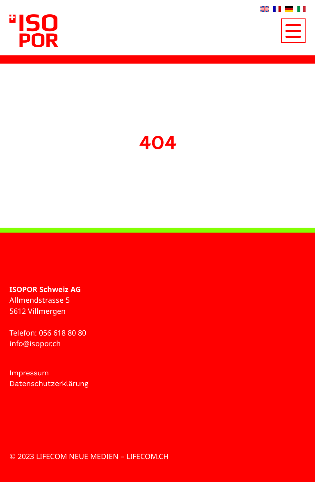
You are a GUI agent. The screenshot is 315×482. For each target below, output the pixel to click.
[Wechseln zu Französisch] (277, 9)
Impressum (29, 372)
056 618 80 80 (62, 333)
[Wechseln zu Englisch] (264, 9)
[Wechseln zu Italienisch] (301, 9)
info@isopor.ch (35, 343)
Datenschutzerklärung (49, 383)
